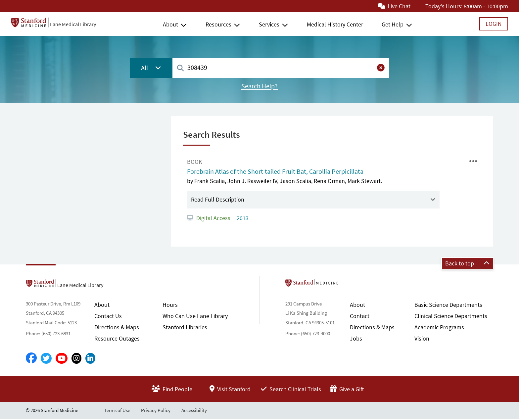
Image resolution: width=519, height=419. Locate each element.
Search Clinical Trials (291, 389)
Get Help (392, 24)
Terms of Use (117, 410)
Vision (421, 338)
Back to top (467, 263)
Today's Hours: (443, 6)
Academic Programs (439, 327)
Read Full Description (217, 199)
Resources (218, 24)
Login (494, 23)
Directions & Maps (116, 327)
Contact (359, 316)
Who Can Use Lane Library (195, 316)
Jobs (356, 338)
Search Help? (259, 86)
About (170, 24)
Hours (170, 304)
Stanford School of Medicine (350, 285)
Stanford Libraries (185, 327)
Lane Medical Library (73, 24)
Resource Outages (117, 338)
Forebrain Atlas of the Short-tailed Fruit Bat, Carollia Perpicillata (275, 171)
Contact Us (108, 316)
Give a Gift (347, 389)
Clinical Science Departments (450, 316)
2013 (242, 218)
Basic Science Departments (448, 304)
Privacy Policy (155, 410)
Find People (172, 389)
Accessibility (194, 410)
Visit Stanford (230, 389)
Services (269, 24)
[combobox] (280, 67)
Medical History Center (335, 24)
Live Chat (394, 6)
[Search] (180, 68)
